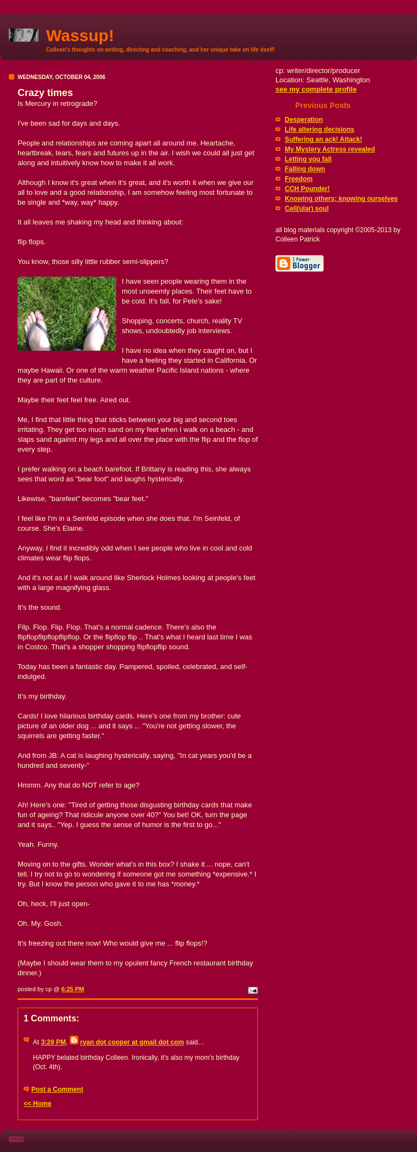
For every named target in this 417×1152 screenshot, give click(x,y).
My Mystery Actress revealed (330, 149)
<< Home (38, 1104)
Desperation (304, 119)
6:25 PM (72, 989)
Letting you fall (308, 159)
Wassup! (80, 35)
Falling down (305, 169)
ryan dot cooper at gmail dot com (132, 1042)
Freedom (299, 179)
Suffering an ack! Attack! (323, 139)
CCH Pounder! (307, 189)
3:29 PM (53, 1042)
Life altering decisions (319, 129)
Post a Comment (57, 1089)
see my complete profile (316, 89)
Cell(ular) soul (307, 208)
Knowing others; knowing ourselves (341, 199)
